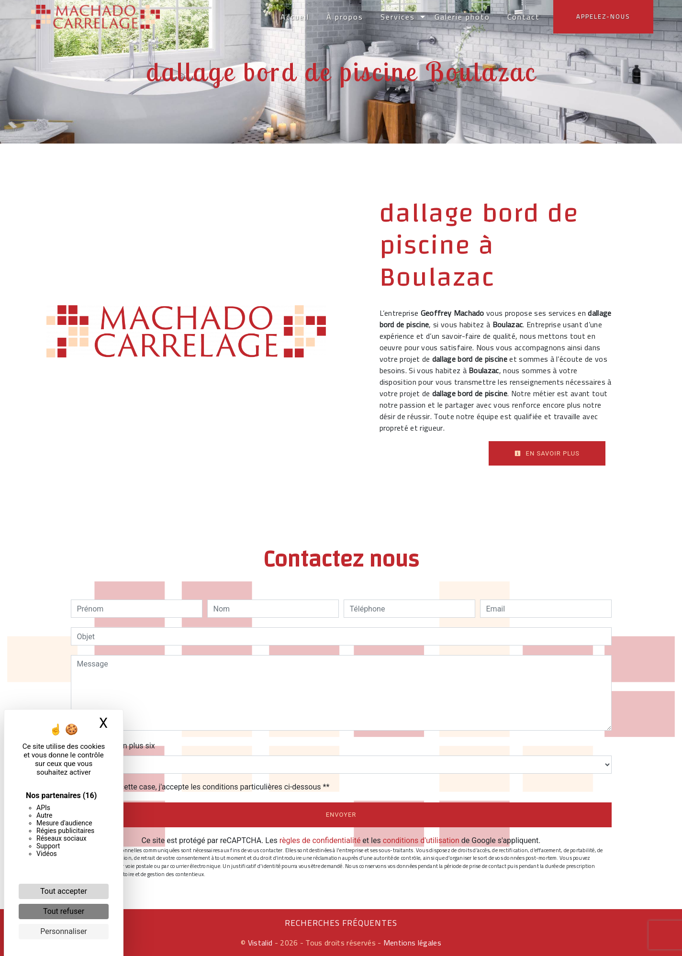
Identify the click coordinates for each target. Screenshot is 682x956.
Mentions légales (411, 942)
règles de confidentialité (320, 840)
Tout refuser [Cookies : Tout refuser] (63, 911)
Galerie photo (462, 17)
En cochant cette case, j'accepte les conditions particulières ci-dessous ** (205, 786)
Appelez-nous (603, 16)
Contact (523, 17)
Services (397, 17)
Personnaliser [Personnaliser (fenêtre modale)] (63, 931)
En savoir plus (547, 453)
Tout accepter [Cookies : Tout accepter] (63, 891)
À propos (344, 17)
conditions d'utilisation (421, 840)
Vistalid (260, 942)
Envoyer (341, 814)
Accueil (294, 17)
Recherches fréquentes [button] (341, 923)
